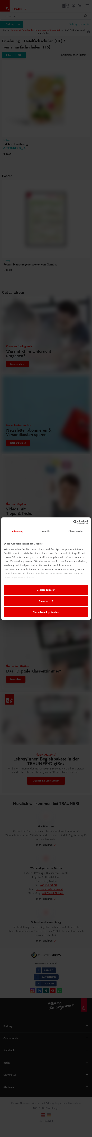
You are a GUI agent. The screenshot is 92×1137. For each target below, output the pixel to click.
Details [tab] (46, 531)
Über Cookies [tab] (75, 531)
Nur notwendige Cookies (46, 612)
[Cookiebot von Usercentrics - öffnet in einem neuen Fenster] (73, 522)
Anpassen (46, 600)
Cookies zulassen (46, 589)
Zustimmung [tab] (16, 531)
